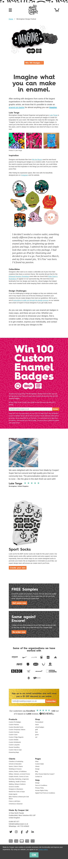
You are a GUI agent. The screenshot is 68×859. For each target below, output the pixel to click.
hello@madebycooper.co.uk (18, 824)
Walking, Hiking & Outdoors (17, 784)
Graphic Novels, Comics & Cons (18, 776)
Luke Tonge (53, 115)
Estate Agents (13, 794)
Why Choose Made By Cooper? (45, 774)
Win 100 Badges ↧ (34, 62)
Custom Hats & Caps (15, 750)
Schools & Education (15, 764)
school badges (39, 727)
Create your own (18, 567)
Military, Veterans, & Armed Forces (19, 774)
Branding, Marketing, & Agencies (19, 779)
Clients (37, 766)
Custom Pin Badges (15, 722)
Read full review (34, 478)
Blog (36, 771)
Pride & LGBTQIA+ (14, 801)
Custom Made (39, 764)
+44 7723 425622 (23, 826)
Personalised (39, 722)
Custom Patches (14, 724)
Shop (36, 761)
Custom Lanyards (14, 744)
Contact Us (38, 776)
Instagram (24, 175)
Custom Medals (13, 739)
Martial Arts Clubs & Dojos (17, 791)
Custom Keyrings (14, 732)
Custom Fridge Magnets (16, 737)
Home (11, 19)
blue (36, 732)
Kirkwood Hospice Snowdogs (19, 276)
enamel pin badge (16, 107)
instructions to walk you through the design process (31, 300)
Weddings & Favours (15, 769)
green (37, 734)
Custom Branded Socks (16, 727)
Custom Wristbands (15, 742)
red (36, 737)
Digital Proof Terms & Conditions (45, 793)
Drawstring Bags (14, 752)
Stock (37, 724)
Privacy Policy (39, 788)
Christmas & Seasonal (15, 804)
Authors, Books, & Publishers (18, 771)
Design (37, 769)
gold (36, 729)
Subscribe (50, 701)
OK (34, 855)
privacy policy (43, 849)
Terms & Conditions (41, 785)
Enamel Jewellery (14, 747)
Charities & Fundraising (16, 761)
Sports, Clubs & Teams (16, 766)
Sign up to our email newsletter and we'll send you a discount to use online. (34, 695)
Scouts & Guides (14, 786)
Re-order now (19, 632)
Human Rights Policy (41, 790)
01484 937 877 (14, 821)
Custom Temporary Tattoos (17, 729)
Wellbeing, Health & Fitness (17, 781)
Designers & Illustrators (16, 789)
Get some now (19, 603)
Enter (55, 409)
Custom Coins (13, 734)
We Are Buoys (37, 159)
